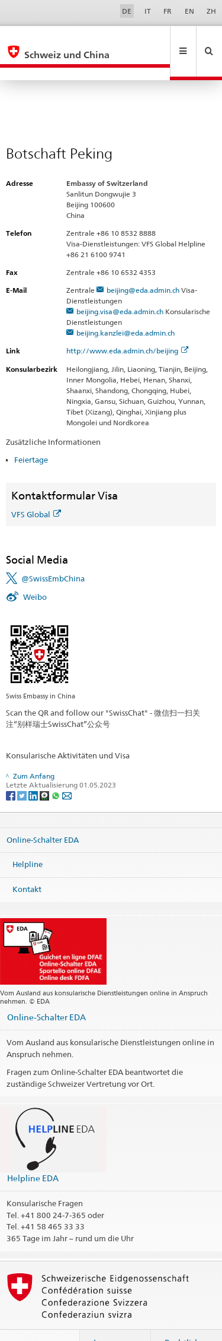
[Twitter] (22, 769)
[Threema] (45, 769)
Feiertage (31, 434)
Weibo (35, 571)
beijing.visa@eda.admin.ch (119, 286)
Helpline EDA (33, 1152)
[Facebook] (11, 769)
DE (126, 11)
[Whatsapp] (56, 769)
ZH (211, 11)
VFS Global (36, 489)
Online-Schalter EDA (43, 814)
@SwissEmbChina (53, 553)
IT (147, 11)
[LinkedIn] (34, 769)
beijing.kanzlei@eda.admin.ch (125, 307)
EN (189, 11)
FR (167, 11)
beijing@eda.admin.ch (143, 264)
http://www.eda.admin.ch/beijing (127, 325)
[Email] (67, 769)
